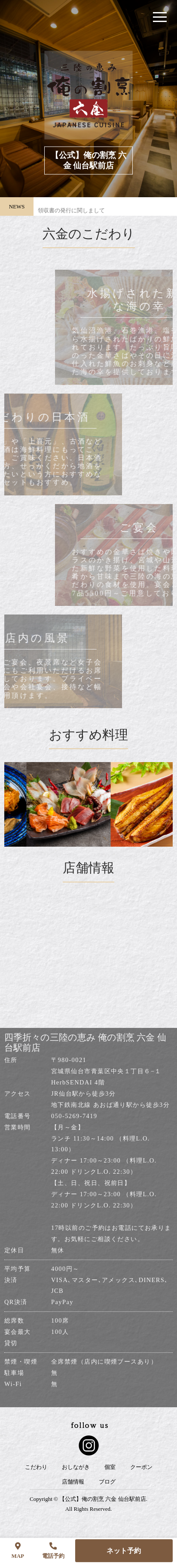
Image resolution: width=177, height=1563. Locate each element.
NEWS (17, 206)
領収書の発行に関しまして (71, 215)
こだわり (36, 1467)
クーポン (141, 1467)
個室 (110, 1467)
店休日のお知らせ (60, 198)
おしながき (76, 1467)
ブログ (107, 1482)
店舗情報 (73, 1482)
